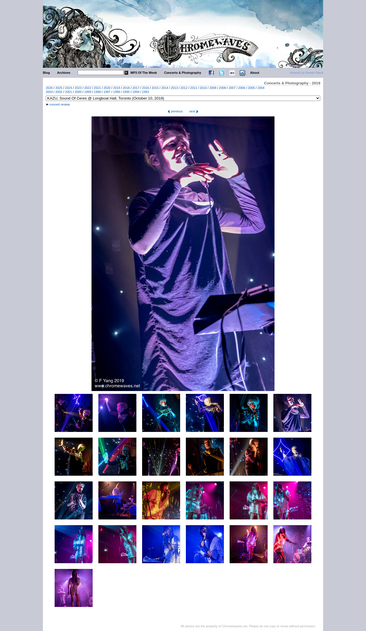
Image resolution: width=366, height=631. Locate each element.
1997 (107, 92)
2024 (68, 88)
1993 (145, 92)
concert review (59, 104)
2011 (193, 88)
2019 (116, 88)
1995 (126, 92)
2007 (231, 88)
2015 (155, 88)
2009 (212, 88)
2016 (145, 88)
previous (175, 111)
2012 (183, 88)
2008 (222, 88)
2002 (58, 92)
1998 (97, 92)
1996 (116, 92)
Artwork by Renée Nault (306, 72)
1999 (87, 92)
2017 (135, 88)
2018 (126, 88)
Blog (46, 72)
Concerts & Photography (182, 72)
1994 (135, 92)
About (254, 72)
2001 (68, 92)
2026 (49, 88)
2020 (107, 88)
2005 (251, 88)
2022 (87, 88)
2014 (164, 88)
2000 (78, 92)
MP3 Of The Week (144, 72)
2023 (78, 88)
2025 (58, 88)
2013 (174, 88)
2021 (97, 88)
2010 (203, 88)
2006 (241, 88)
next (193, 111)
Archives (63, 72)
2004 (260, 88)
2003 (49, 92)
